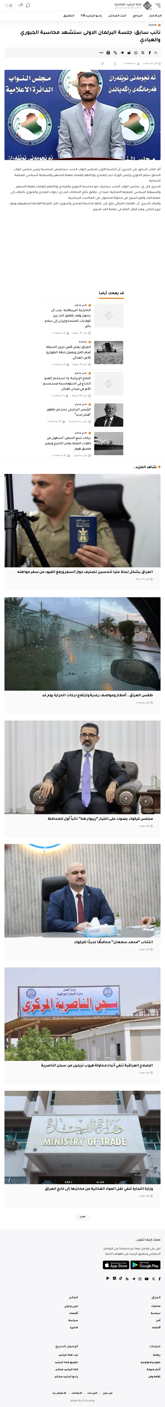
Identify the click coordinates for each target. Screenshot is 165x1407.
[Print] (108, 52)
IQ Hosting (88, 1401)
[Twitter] (153, 1279)
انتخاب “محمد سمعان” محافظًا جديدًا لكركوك (113, 942)
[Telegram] (133, 1279)
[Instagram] (139, 1279)
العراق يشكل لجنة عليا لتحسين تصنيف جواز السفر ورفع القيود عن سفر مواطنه (85, 572)
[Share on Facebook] (150, 52)
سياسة (83, 342)
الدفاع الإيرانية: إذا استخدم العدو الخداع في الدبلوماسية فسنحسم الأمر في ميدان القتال (67, 384)
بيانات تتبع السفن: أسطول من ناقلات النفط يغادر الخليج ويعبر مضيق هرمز (68, 444)
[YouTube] (146, 1279)
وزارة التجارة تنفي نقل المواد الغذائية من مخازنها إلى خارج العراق (99, 1189)
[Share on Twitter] (143, 52)
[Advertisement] (82, 250)
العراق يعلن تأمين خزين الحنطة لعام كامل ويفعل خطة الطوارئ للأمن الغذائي (68, 353)
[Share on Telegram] (122, 52)
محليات (152, 25)
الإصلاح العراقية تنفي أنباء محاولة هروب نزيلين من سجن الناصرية (97, 1066)
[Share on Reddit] (129, 52)
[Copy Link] (115, 52)
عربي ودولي (81, 305)
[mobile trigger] (157, 5)
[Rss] (127, 1279)
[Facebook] (160, 1279)
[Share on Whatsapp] (136, 52)
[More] (101, 52)
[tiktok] (120, 1279)
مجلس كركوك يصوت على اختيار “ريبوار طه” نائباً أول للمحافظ (100, 819)
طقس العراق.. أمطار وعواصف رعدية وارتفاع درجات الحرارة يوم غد (97, 696)
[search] (28, 5)
